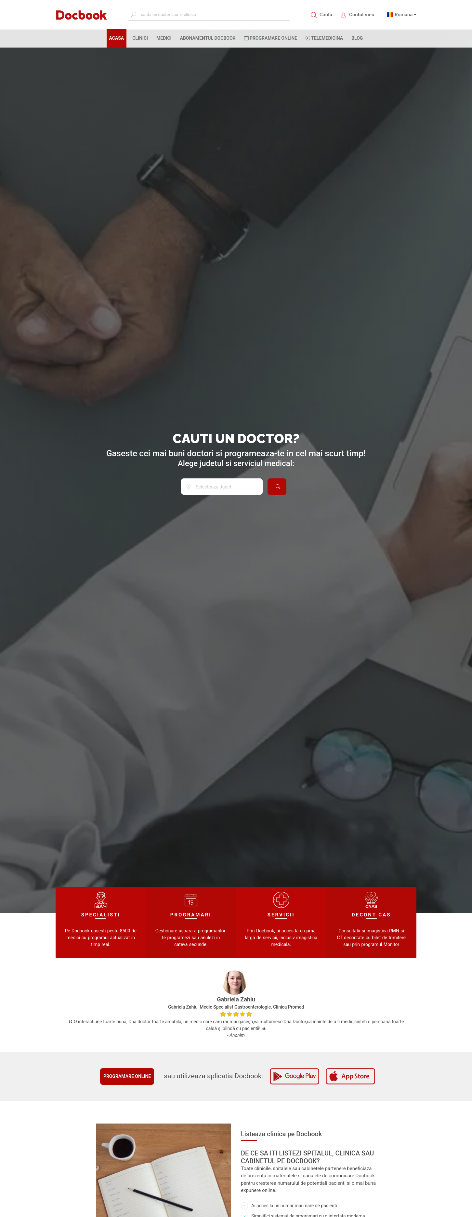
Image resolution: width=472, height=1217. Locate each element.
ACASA (118, 38)
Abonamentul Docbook (208, 38)
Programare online (127, 1076)
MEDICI (163, 38)
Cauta (326, 15)
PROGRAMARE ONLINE (270, 38)
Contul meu (361, 15)
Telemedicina (324, 38)
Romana (404, 15)
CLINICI (140, 38)
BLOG (357, 38)
